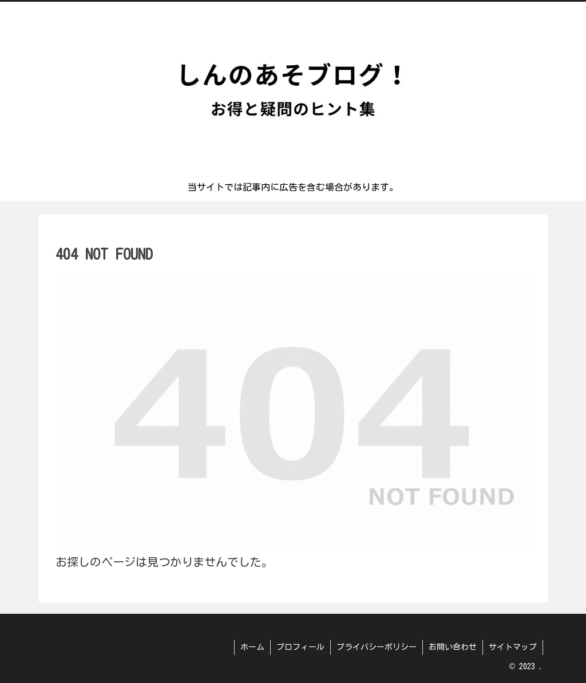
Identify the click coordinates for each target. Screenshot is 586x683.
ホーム (252, 647)
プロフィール (300, 647)
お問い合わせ (453, 647)
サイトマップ (513, 647)
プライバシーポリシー (376, 647)
